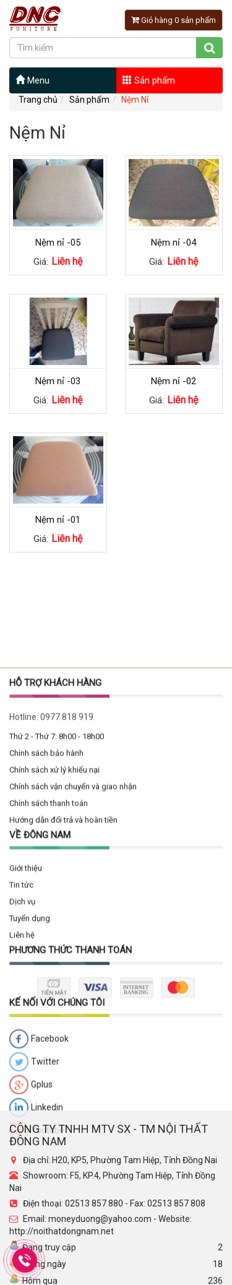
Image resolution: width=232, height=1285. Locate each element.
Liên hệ (22, 1114)
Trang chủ (38, 100)
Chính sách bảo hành (46, 932)
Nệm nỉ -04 (173, 242)
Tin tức (21, 1063)
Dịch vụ (22, 1080)
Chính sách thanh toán (48, 982)
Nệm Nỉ (134, 100)
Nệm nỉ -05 (57, 242)
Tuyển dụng (29, 1097)
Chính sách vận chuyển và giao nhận (73, 965)
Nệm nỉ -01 (57, 519)
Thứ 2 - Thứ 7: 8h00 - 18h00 (56, 915)
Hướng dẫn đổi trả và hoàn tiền (63, 999)
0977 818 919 (66, 896)
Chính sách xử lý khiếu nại (54, 948)
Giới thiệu (25, 1047)
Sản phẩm (148, 80)
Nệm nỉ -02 (173, 381)
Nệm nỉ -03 (57, 381)
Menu (32, 80)
